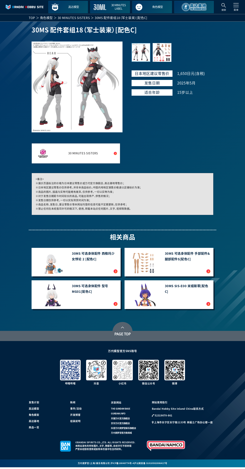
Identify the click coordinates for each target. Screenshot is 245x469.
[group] (77, 87)
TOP (32, 17)
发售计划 (34, 404)
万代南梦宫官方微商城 (121, 434)
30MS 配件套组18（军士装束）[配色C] (121, 17)
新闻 (72, 404)
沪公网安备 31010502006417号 (150, 465)
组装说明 (75, 422)
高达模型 (34, 410)
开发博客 (75, 416)
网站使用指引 (160, 404)
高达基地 (34, 422)
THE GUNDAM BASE (120, 410)
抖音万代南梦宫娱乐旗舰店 (123, 429)
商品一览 (34, 428)
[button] (116, 87)
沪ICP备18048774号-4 (122, 465)
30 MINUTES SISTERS (74, 17)
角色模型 (46, 17)
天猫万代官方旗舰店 (120, 420)
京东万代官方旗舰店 (120, 425)
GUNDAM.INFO (118, 415)
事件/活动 (76, 410)
